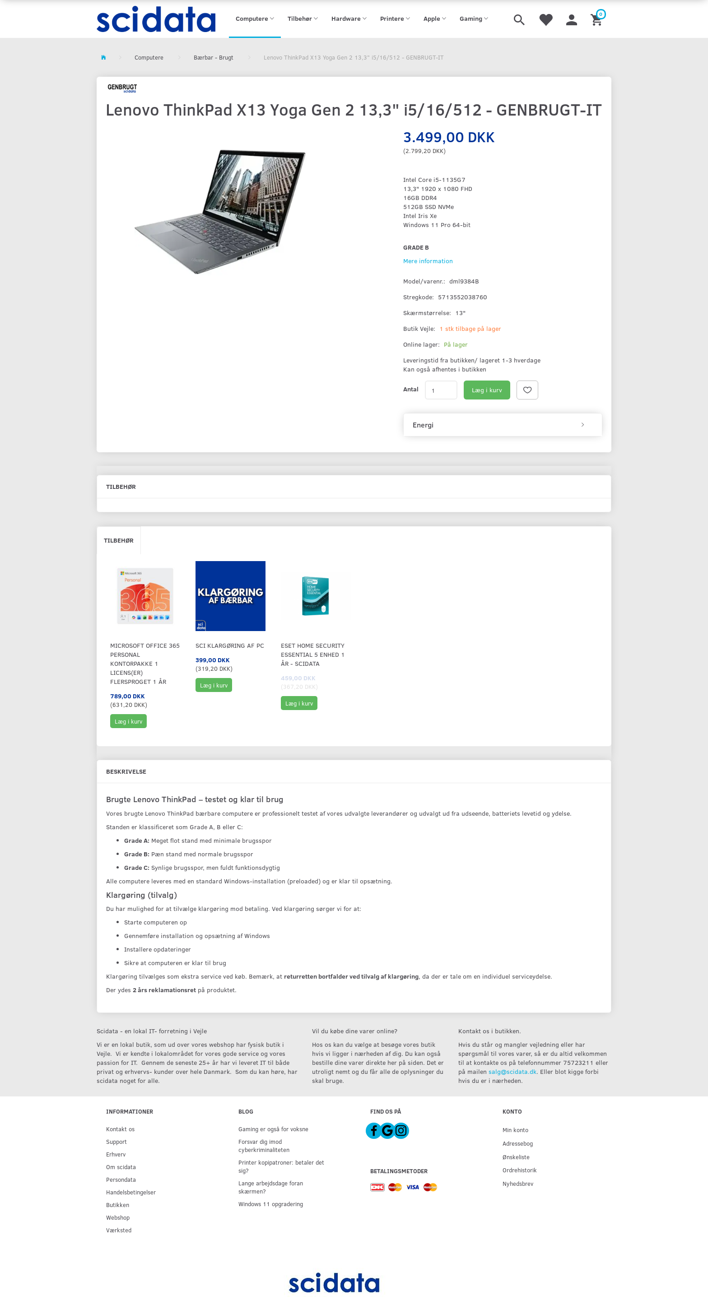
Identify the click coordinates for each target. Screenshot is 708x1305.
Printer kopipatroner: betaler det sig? (281, 1166)
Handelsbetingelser (131, 1192)
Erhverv (116, 1154)
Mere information (428, 260)
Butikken (117, 1204)
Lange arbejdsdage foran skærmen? (270, 1187)
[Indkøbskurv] (597, 19)
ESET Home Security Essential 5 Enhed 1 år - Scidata (313, 654)
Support (116, 1141)
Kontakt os (120, 1129)
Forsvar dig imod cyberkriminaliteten (263, 1145)
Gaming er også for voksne (273, 1129)
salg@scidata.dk (512, 1071)
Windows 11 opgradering (270, 1203)
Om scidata (121, 1166)
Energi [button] (423, 424)
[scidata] (156, 19)
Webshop (118, 1217)
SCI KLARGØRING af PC (230, 645)
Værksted (118, 1230)
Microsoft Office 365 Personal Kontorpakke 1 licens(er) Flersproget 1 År (145, 663)
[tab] (503, 424)
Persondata (121, 1179)
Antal (411, 389)
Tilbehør (119, 540)
